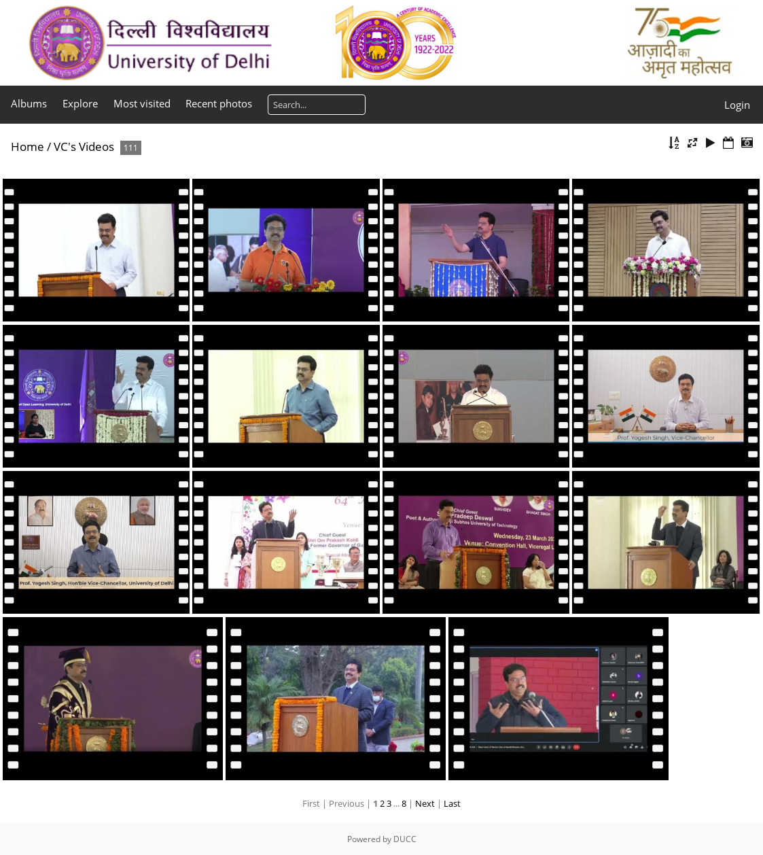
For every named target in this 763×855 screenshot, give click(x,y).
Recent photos (218, 103)
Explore (80, 103)
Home (27, 146)
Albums (29, 103)
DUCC (404, 839)
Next (425, 803)
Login (737, 104)
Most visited (142, 103)
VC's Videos (84, 146)
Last (452, 803)
